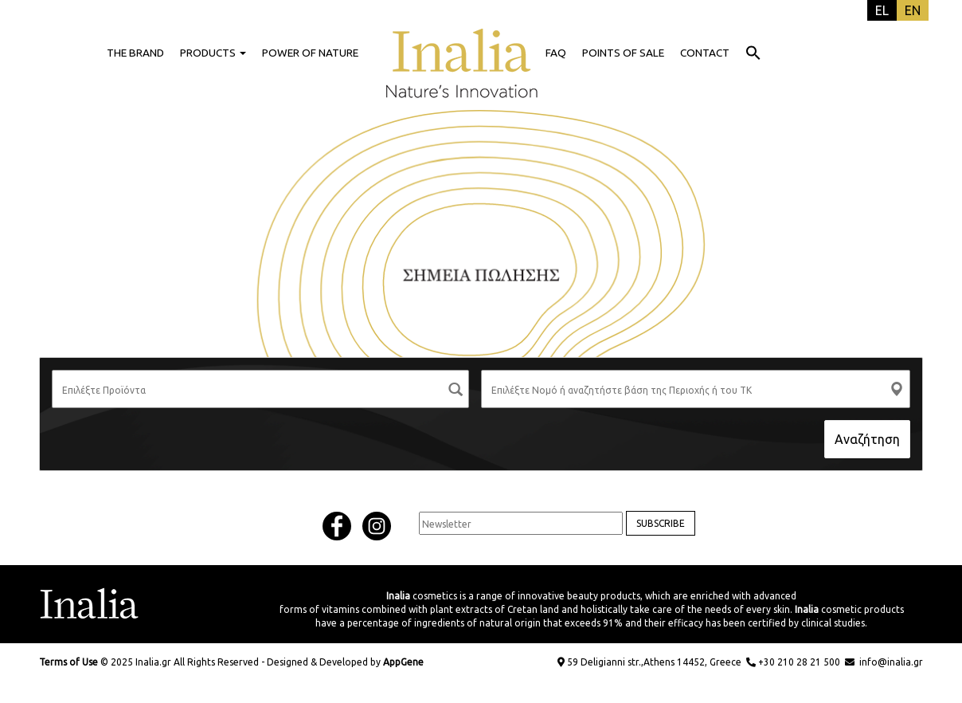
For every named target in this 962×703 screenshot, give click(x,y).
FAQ (556, 52)
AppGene (403, 662)
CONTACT (704, 52)
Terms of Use (68, 662)
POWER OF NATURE (310, 52)
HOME (462, 53)
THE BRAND (135, 52)
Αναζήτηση (867, 439)
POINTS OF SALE (623, 52)
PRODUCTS (213, 52)
